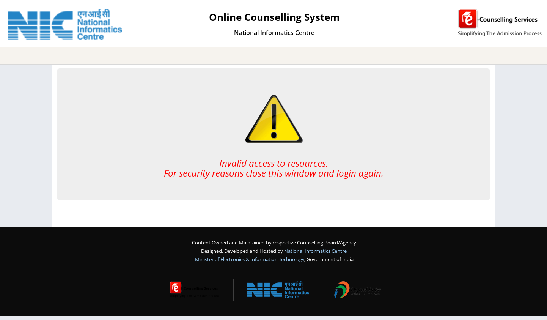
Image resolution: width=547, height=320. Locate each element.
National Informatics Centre (315, 250)
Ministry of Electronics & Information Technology (249, 259)
